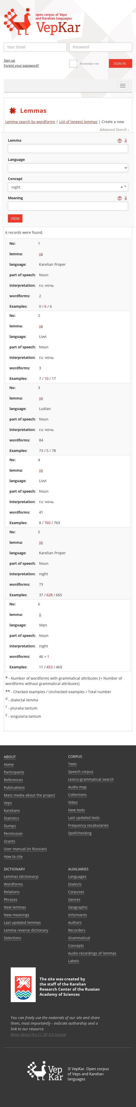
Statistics (11, 818)
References (13, 779)
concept (15, 178)
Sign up (9, 60)
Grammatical (79, 937)
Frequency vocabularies (88, 825)
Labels (73, 960)
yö (41, 398)
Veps (8, 802)
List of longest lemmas (78, 121)
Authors (75, 922)
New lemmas (15, 907)
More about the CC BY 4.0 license (38, 1034)
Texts (72, 763)
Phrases (10, 899)
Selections (12, 937)
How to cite (13, 856)
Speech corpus (80, 771)
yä (41, 253)
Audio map (77, 786)
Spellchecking (80, 833)
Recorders (76, 930)
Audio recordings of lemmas (92, 953)
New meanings (16, 914)
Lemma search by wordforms (30, 121)
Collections (77, 794)
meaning (16, 197)
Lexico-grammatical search (91, 779)
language (16, 159)
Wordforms (13, 884)
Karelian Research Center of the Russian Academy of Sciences (70, 989)
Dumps (10, 825)
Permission (13, 833)
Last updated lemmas (22, 922)
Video (73, 802)
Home (9, 764)
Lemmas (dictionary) (21, 876)
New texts (76, 809)
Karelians (12, 810)
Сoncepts (76, 945)
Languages (77, 876)
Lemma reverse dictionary (26, 930)
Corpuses (76, 891)
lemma (15, 140)
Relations (12, 891)
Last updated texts (84, 817)
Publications (14, 787)
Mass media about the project (29, 795)
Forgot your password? (21, 65)
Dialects (75, 884)
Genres (74, 899)
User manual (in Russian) (25, 848)
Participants (14, 772)
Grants (9, 841)
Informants (77, 914)
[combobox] (68, 187)
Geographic (78, 907)
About (10, 756)
